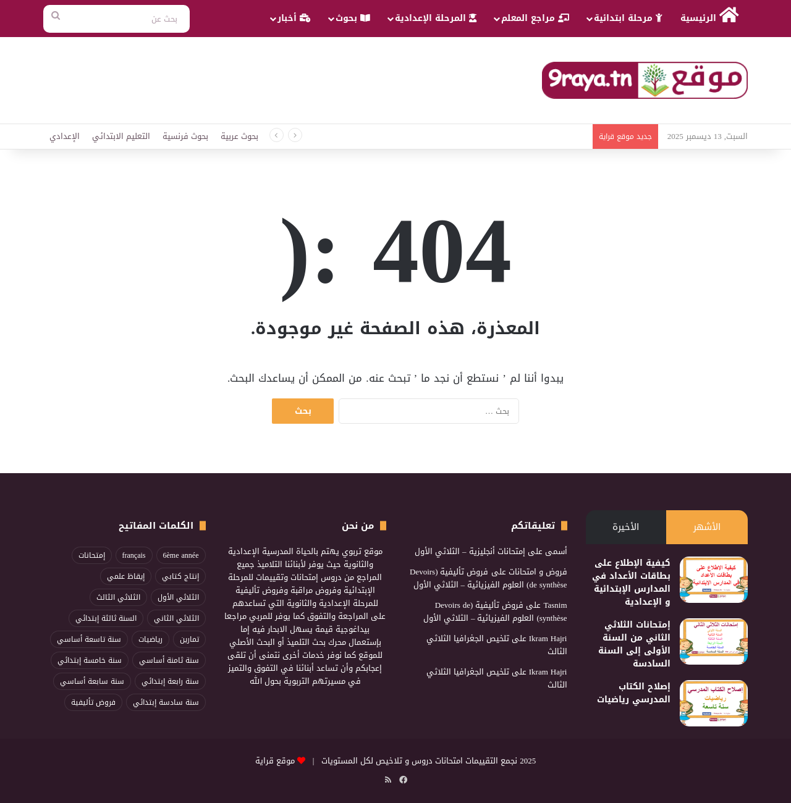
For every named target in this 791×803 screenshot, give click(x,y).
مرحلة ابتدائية (628, 18)
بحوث (353, 18)
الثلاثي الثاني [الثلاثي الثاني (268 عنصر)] (176, 618)
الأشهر (707, 527)
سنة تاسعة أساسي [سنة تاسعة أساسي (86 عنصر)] (89, 639)
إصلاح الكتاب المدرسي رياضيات (633, 693)
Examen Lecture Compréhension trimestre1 (515, 136)
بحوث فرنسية (185, 136)
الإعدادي (64, 136)
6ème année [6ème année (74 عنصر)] (181, 555)
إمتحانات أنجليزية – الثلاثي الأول (470, 551)
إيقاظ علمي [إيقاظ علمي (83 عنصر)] (126, 576)
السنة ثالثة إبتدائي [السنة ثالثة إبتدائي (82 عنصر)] (106, 618)
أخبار (294, 18)
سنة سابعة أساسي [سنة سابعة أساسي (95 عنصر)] (92, 681)
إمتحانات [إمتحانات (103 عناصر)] (91, 555)
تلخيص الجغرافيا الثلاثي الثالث (496, 645)
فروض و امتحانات (538, 571)
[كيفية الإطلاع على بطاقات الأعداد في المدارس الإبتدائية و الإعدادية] (714, 580)
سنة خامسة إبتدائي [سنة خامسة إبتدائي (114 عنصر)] (89, 660)
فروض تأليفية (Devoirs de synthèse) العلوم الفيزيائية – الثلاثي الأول (488, 578)
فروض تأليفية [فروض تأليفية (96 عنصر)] (93, 702)
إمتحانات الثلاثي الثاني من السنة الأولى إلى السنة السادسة (634, 644)
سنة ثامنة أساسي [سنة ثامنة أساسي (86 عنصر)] (169, 660)
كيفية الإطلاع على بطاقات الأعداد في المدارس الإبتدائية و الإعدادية (631, 582)
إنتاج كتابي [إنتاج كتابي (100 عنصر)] (180, 576)
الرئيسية (709, 16)
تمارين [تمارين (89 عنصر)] (189, 639)
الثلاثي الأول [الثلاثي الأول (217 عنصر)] (178, 597)
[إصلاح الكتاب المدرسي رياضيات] (714, 703)
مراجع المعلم (535, 18)
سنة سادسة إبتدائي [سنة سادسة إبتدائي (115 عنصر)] (166, 702)
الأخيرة (625, 527)
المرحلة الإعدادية (435, 18)
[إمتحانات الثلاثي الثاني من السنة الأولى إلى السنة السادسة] (714, 641)
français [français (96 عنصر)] (134, 555)
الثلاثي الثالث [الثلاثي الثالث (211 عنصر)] (118, 597)
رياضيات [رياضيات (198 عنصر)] (150, 639)
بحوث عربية (239, 136)
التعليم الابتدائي (121, 136)
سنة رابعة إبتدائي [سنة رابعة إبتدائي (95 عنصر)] (170, 681)
